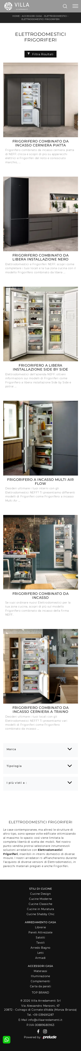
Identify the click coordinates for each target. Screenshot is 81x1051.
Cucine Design (40, 893)
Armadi (40, 958)
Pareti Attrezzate (40, 932)
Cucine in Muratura (40, 909)
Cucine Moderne (40, 899)
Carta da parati (40, 986)
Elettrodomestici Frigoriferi (40, 19)
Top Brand (40, 992)
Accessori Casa (32, 16)
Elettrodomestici (55, 16)
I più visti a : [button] (17, 782)
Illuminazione (40, 976)
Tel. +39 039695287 (40, 1015)
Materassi (40, 971)
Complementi (40, 981)
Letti (40, 952)
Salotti (40, 937)
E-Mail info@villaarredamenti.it (40, 1020)
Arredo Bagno (40, 947)
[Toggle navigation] (75, 6)
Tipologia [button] (14, 766)
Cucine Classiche (40, 904)
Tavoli (40, 942)
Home (16, 16)
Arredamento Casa (40, 922)
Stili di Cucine (40, 888)
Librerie (40, 927)
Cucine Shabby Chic (41, 914)
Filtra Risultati (40, 54)
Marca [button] (11, 749)
